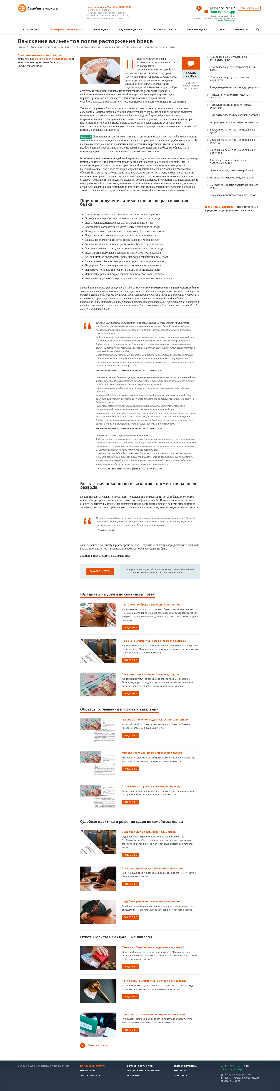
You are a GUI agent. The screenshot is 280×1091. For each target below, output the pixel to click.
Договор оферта (90, 1075)
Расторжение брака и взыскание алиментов (151, 604)
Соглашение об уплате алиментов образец (151, 786)
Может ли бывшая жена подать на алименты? (153, 947)
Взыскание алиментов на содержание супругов (232, 141)
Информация (197, 29)
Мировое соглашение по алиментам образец (152, 752)
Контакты (241, 29)
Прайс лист (180, 1075)
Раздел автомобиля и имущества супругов (230, 96)
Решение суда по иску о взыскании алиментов (152, 868)
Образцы (101, 29)
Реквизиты (133, 1075)
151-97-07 (220, 8)
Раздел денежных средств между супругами (230, 106)
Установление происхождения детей (232, 177)
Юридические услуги (66, 29)
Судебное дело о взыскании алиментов (149, 831)
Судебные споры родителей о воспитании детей (228, 161)
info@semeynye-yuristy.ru (238, 1074)
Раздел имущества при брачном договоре (235, 115)
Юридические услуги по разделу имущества (229, 78)
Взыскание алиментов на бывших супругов (150, 674)
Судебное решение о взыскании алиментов (151, 901)
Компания (31, 29)
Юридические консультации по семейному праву (228, 58)
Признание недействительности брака (233, 195)
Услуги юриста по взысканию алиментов (234, 122)
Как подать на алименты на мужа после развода (154, 980)
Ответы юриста (89, 1071)
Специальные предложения (143, 1071)
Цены (221, 29)
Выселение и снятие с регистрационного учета (234, 186)
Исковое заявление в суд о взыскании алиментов (155, 719)
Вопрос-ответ (165, 29)
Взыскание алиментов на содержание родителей (232, 151)
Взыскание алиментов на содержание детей (232, 131)
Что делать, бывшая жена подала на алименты (153, 1014)
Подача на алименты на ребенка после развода (154, 640)
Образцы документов (140, 1066)
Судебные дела (130, 29)
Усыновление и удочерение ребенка (231, 170)
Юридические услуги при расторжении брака (233, 68)
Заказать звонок (249, 8)
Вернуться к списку (94, 1045)
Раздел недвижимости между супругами (234, 87)
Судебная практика (185, 1066)
